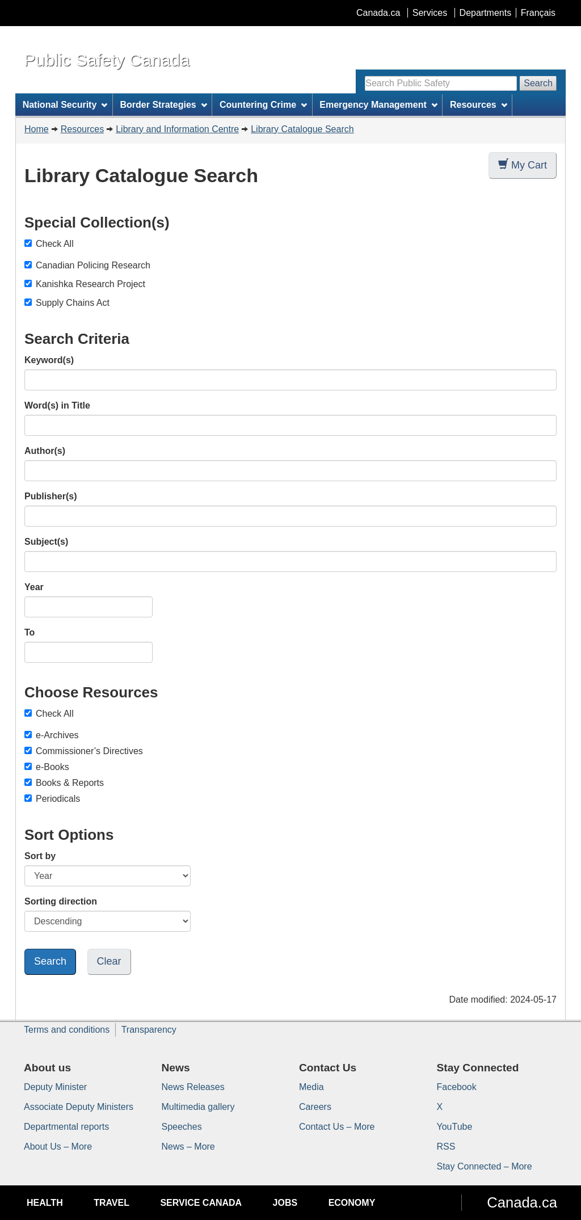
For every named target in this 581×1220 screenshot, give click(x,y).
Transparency (148, 1029)
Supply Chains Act (73, 303)
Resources (82, 129)
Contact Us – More (336, 1126)
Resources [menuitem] (478, 105)
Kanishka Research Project (90, 284)
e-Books (46, 767)
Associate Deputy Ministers (78, 1107)
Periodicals (52, 798)
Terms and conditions (67, 1029)
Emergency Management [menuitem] (378, 105)
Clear (109, 961)
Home (36, 129)
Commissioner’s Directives (83, 751)
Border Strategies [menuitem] (163, 105)
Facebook (457, 1087)
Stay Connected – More (484, 1166)
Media (311, 1087)
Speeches (182, 1126)
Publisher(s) (50, 496)
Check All (49, 244)
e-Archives (51, 735)
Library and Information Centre (177, 129)
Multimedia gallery (198, 1107)
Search (538, 83)
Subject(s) (46, 541)
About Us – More (58, 1146)
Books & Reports (64, 783)
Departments (486, 13)
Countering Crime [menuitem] (263, 105)
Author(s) (44, 451)
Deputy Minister (55, 1087)
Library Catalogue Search (302, 129)
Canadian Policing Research (93, 265)
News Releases (193, 1087)
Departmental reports (66, 1126)
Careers (315, 1107)
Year (34, 587)
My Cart (522, 165)
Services (429, 13)
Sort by (40, 856)
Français (538, 13)
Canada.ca (378, 13)
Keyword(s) (49, 360)
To (29, 632)
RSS (446, 1146)
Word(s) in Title (57, 405)
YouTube (455, 1126)
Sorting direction (60, 901)
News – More (188, 1146)
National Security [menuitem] (65, 105)
